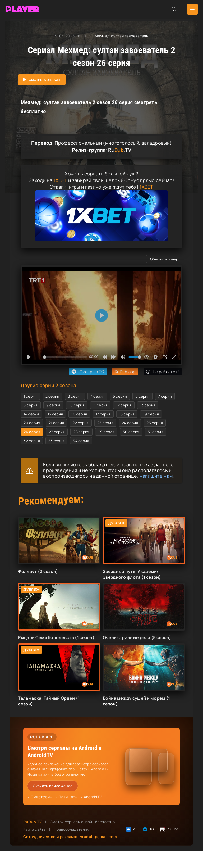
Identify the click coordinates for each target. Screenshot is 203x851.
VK (131, 829)
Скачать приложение (52, 785)
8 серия (31, 405)
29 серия (106, 431)
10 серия (77, 405)
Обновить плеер (164, 259)
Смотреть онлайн (44, 80)
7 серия (165, 396)
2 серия (52, 396)
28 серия (81, 431)
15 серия (55, 414)
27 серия (57, 431)
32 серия (32, 440)
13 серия (147, 405)
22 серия (80, 422)
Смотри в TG (87, 371)
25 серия (154, 422)
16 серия (79, 414)
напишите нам (156, 476)
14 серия (31, 414)
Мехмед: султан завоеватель (121, 35)
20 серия (32, 422)
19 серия (151, 414)
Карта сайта (34, 829)
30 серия (131, 431)
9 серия (53, 405)
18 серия (127, 414)
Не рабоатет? (163, 371)
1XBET (60, 180)
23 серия (105, 422)
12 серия (123, 405)
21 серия (56, 422)
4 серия (97, 396)
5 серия (120, 396)
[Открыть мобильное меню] (192, 9)
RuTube (168, 829)
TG (148, 829)
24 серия (130, 422)
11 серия (100, 405)
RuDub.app (125, 371)
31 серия (155, 431)
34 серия (81, 440)
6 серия (142, 396)
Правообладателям (72, 829)
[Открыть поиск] (174, 9)
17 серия (103, 414)
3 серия (75, 396)
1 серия (30, 396)
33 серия (56, 440)
